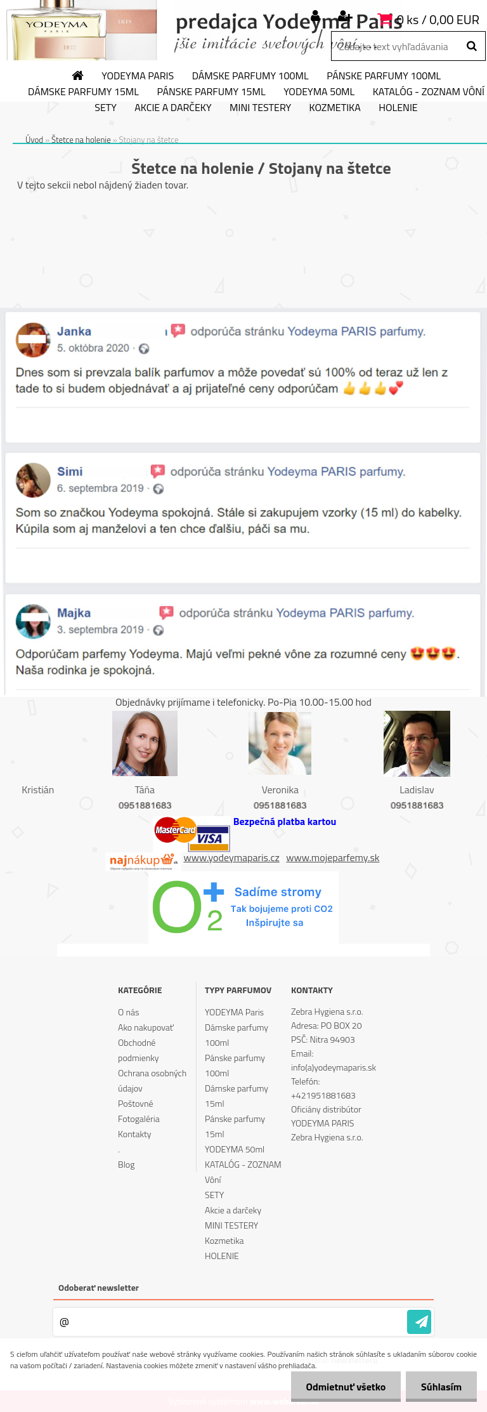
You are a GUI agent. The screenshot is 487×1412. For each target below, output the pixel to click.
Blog (126, 1164)
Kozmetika (335, 108)
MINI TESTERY (260, 108)
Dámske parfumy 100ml (250, 76)
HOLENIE (398, 108)
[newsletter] (419, 1321)
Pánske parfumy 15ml (211, 92)
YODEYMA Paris (137, 76)
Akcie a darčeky (172, 108)
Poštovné (135, 1103)
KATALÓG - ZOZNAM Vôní (243, 1172)
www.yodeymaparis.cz (232, 857)
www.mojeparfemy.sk (332, 857)
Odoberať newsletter (98, 1287)
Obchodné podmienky (138, 1050)
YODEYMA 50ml (318, 92)
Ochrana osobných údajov (152, 1080)
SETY (105, 108)
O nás (128, 1012)
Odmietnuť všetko (344, 1386)
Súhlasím (440, 1386)
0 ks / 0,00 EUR (438, 19)
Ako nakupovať (146, 1027)
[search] (471, 46)
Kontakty (134, 1133)
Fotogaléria (139, 1118)
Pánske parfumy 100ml (384, 76)
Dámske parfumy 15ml (83, 92)
